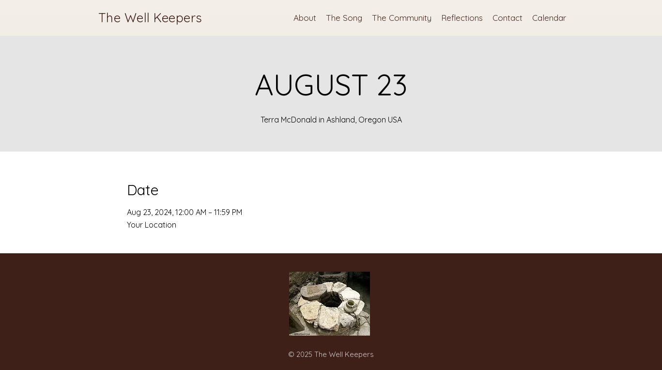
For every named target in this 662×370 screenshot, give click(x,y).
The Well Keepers (150, 18)
